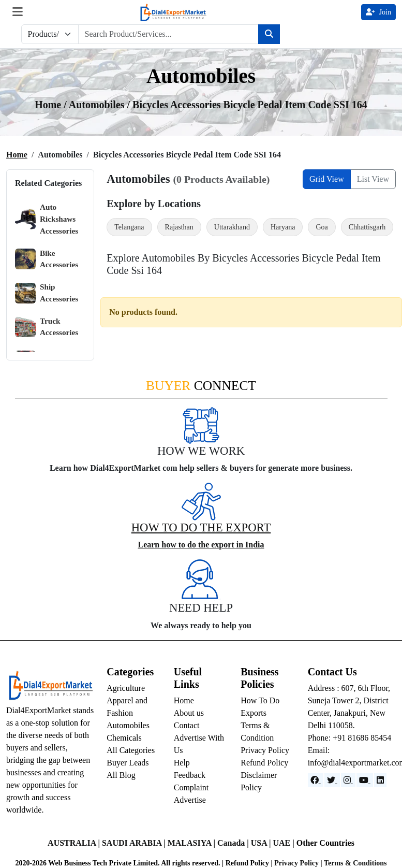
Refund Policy (264, 762)
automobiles (98, 104)
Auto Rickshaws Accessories (46, 218)
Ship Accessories (46, 292)
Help (182, 762)
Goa (321, 227)
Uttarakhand (232, 227)
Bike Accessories (46, 259)
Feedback (189, 775)
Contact (187, 725)
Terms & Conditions (355, 863)
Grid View (326, 179)
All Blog (121, 775)
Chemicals (124, 737)
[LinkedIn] (380, 780)
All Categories (131, 750)
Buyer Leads (127, 762)
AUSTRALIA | (75, 842)
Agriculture (126, 688)
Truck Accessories (46, 327)
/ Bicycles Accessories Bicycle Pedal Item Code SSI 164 (247, 104)
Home (16, 154)
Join (378, 12)
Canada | (234, 842)
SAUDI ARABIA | (135, 842)
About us (189, 712)
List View (373, 179)
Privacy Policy (265, 750)
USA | (262, 842)
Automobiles (128, 725)
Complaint (191, 787)
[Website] (332, 780)
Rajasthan (179, 227)
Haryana (283, 227)
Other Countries (325, 842)
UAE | (284, 842)
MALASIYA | (192, 842)
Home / (52, 104)
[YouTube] (364, 780)
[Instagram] (348, 780)
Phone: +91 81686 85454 (349, 737)
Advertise (190, 799)
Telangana (129, 227)
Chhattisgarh (367, 227)
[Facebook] (315, 780)
